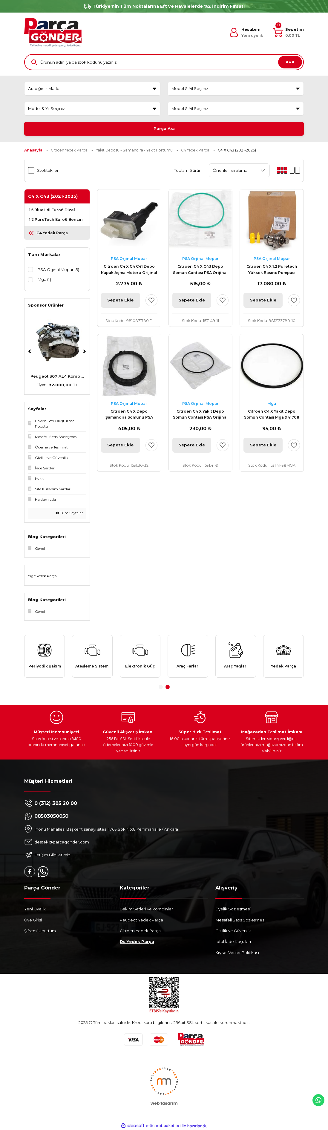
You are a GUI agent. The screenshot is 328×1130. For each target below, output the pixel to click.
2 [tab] (167, 687)
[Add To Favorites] (151, 300)
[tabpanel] (44, 656)
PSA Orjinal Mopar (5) (58, 269)
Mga (271, 403)
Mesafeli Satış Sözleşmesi (240, 920)
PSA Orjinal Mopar (129, 258)
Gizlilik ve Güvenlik (233, 930)
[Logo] (53, 32)
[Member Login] (246, 32)
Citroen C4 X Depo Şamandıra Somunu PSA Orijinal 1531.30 (129, 415)
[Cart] (288, 32)
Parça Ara (164, 128)
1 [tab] (161, 687)
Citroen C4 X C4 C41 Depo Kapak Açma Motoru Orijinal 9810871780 (129, 270)
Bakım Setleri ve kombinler (146, 909)
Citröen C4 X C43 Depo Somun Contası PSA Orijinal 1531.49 (200, 270)
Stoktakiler (48, 170)
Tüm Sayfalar (69, 513)
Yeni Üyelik (35, 909)
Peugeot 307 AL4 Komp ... (57, 376)
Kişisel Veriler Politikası (237, 952)
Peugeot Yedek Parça (141, 920)
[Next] (84, 351)
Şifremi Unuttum (40, 930)
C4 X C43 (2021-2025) (237, 150)
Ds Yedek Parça (137, 941)
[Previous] (29, 351)
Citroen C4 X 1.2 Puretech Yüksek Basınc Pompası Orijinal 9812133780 (271, 270)
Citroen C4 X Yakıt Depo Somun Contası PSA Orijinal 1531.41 (200, 415)
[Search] (164, 62)
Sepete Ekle (120, 300)
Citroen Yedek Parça (140, 930)
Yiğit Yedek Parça (42, 576)
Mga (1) (44, 279)
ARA (290, 61)
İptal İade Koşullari (233, 941)
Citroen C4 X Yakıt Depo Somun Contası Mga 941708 (271, 414)
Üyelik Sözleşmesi (233, 909)
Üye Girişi (33, 920)
